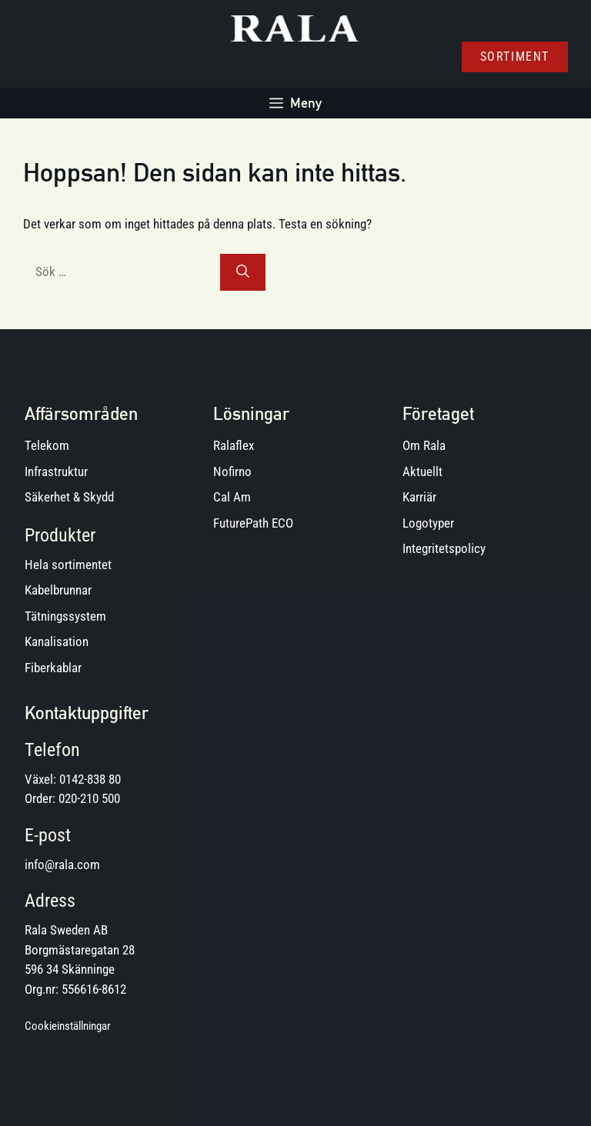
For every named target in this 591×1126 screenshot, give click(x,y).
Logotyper (428, 523)
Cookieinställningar (68, 1026)
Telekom (47, 445)
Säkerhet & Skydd (69, 497)
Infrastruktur (56, 471)
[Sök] (242, 272)
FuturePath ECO (253, 523)
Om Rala (424, 445)
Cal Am (232, 497)
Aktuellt (422, 471)
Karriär (419, 497)
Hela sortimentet (68, 564)
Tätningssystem (65, 616)
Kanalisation (56, 641)
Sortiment (514, 56)
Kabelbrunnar (58, 590)
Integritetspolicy (444, 548)
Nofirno (232, 471)
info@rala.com (62, 864)
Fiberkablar (53, 667)
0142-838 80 (90, 779)
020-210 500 (89, 798)
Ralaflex (233, 445)
